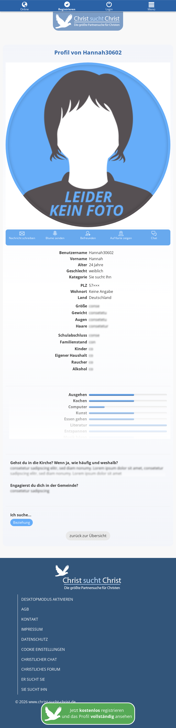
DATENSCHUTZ (34, 639)
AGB (25, 609)
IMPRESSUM (32, 629)
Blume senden (55, 235)
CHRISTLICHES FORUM (40, 669)
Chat (154, 235)
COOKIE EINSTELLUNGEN (43, 649)
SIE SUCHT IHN (34, 689)
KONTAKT (29, 619)
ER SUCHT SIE (33, 679)
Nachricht (22, 235)
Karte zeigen (121, 235)
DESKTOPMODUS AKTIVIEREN (47, 599)
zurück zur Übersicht (88, 535)
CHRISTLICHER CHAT (39, 659)
